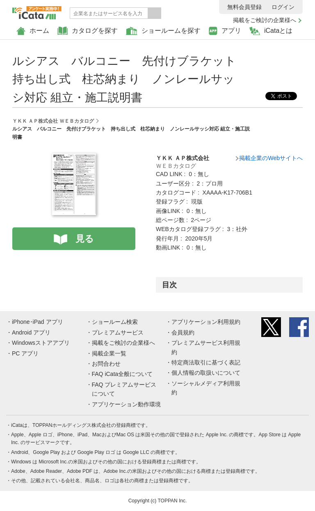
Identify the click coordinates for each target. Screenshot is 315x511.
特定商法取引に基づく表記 (205, 362)
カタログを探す (87, 31)
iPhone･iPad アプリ (37, 322)
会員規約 (182, 332)
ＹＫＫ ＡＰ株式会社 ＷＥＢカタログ (53, 121)
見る (84, 239)
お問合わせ (106, 363)
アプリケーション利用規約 (205, 322)
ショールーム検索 (115, 322)
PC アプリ (25, 353)
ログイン (283, 7)
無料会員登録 (244, 7)
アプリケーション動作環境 (126, 404)
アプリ (225, 31)
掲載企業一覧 (109, 353)
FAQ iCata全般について (122, 374)
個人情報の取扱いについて (205, 372)
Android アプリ (31, 332)
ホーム (32, 31)
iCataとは (270, 31)
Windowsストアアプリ (41, 342)
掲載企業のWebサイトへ (271, 158)
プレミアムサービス (118, 332)
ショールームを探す (163, 31)
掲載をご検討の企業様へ (264, 20)
